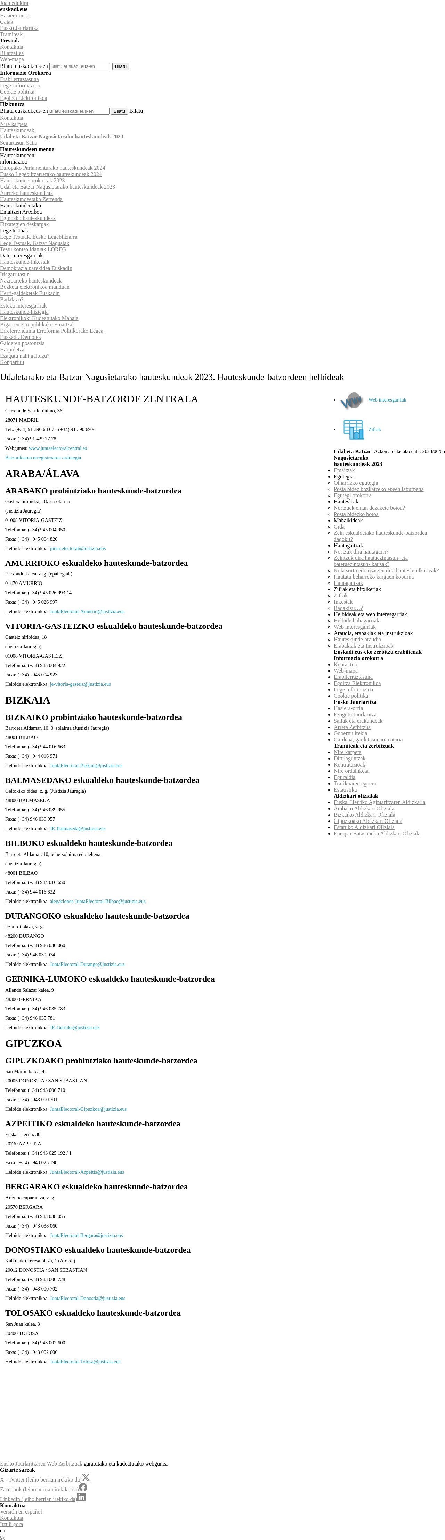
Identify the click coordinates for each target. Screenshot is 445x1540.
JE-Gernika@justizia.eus (75, 1027)
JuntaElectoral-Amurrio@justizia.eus (87, 611)
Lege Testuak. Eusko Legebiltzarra (39, 237)
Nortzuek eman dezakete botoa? (369, 508)
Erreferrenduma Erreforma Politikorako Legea (51, 331)
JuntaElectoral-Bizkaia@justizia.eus (86, 765)
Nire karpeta (14, 124)
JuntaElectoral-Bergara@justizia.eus (86, 1235)
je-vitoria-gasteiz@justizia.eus (80, 684)
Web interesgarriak (372, 400)
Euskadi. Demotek (20, 337)
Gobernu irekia (350, 733)
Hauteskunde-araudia (357, 639)
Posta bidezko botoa (356, 514)
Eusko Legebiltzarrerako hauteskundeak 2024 (51, 174)
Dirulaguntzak (350, 758)
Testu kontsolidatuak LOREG (33, 249)
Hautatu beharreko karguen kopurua (374, 577)
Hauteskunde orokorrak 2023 (32, 180)
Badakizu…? (348, 608)
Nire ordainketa (351, 771)
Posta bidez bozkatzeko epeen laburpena (379, 489)
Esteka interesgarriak (23, 306)
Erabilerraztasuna (19, 79)
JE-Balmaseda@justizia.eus (78, 828)
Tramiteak (11, 34)
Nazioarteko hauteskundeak (31, 281)
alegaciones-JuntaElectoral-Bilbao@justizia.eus (98, 901)
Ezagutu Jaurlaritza (355, 714)
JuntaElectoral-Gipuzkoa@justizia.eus (88, 1109)
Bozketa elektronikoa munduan (35, 287)
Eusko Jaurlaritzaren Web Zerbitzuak (41, 1464)
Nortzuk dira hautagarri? (361, 552)
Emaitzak (344, 470)
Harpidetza (12, 349)
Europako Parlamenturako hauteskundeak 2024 (52, 168)
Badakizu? (12, 299)
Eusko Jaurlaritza (19, 28)
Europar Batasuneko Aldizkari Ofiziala (377, 833)
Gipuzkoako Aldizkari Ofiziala (368, 821)
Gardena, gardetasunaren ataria (368, 740)
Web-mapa (12, 59)
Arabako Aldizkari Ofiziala (364, 808)
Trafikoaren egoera (355, 783)
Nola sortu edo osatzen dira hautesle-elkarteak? (386, 570)
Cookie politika (17, 92)
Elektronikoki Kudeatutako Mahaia (39, 318)
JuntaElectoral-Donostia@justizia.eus (88, 1298)
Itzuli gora (11, 1524)
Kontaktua (11, 47)
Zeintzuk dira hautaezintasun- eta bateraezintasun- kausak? (371, 561)
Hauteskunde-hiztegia (24, 312)
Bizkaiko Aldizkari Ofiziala (364, 815)
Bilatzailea (12, 53)
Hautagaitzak (348, 583)
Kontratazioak (349, 765)
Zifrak (360, 429)
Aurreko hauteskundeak (26, 193)
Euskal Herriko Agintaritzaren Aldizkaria (379, 802)
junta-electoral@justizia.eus (78, 548)
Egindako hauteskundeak (28, 218)
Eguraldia (344, 777)
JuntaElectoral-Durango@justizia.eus (87, 964)
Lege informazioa (353, 689)
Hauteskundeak (17, 130)
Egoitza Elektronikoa (23, 98)
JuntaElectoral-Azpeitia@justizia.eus (87, 1172)
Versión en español (21, 1512)
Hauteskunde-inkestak (24, 262)
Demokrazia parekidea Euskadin (36, 268)
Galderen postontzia (22, 343)
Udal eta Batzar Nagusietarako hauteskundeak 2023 (61, 137)
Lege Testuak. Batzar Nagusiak (34, 243)
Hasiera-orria (14, 15)
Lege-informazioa (20, 85)
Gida (339, 527)
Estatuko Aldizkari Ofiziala (364, 827)
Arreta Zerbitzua (352, 727)
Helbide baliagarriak (356, 621)
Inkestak (343, 602)
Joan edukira (14, 3)
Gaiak (6, 22)
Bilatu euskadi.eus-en (24, 66)
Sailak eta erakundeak (358, 721)
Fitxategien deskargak (24, 224)
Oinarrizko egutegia (356, 483)
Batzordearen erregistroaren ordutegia (43, 457)
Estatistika (345, 790)
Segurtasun (18, 143)
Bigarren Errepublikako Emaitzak (37, 324)
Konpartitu (12, 362)
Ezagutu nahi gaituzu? (24, 356)
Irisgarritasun (15, 274)
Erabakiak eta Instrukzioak (363, 646)
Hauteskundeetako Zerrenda (31, 199)
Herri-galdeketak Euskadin (30, 293)
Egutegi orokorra (353, 495)
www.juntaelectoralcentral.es (58, 448)
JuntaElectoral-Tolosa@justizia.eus (85, 1361)
